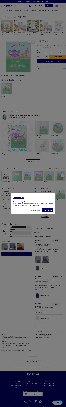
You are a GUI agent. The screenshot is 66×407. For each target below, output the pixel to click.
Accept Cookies (47, 210)
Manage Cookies (35, 210)
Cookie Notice (32, 203)
